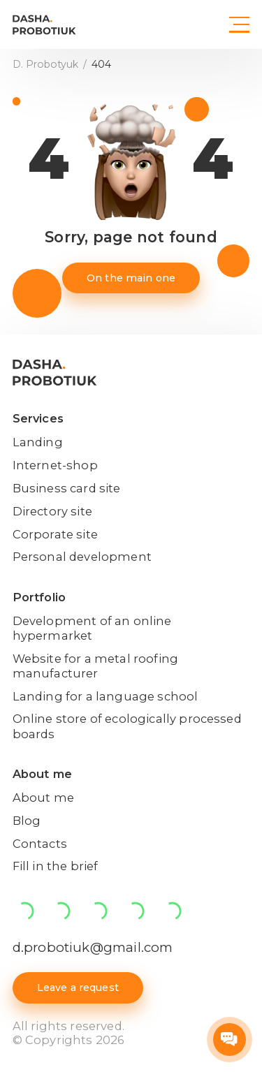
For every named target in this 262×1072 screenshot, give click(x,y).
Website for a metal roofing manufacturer (95, 666)
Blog (27, 821)
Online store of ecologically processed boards (127, 726)
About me (42, 774)
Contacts (40, 844)
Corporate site (55, 534)
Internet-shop (55, 465)
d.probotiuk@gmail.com (93, 947)
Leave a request (78, 987)
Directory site (52, 511)
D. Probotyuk (47, 64)
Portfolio (39, 597)
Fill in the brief (56, 866)
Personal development (82, 557)
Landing (38, 442)
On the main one (131, 278)
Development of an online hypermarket (92, 628)
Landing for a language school (105, 696)
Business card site (67, 488)
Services (38, 418)
